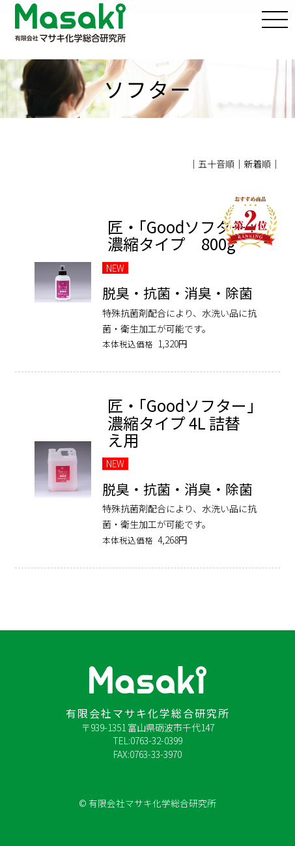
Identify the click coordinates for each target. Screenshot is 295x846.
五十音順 (216, 163)
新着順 (257, 163)
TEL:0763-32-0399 (147, 740)
